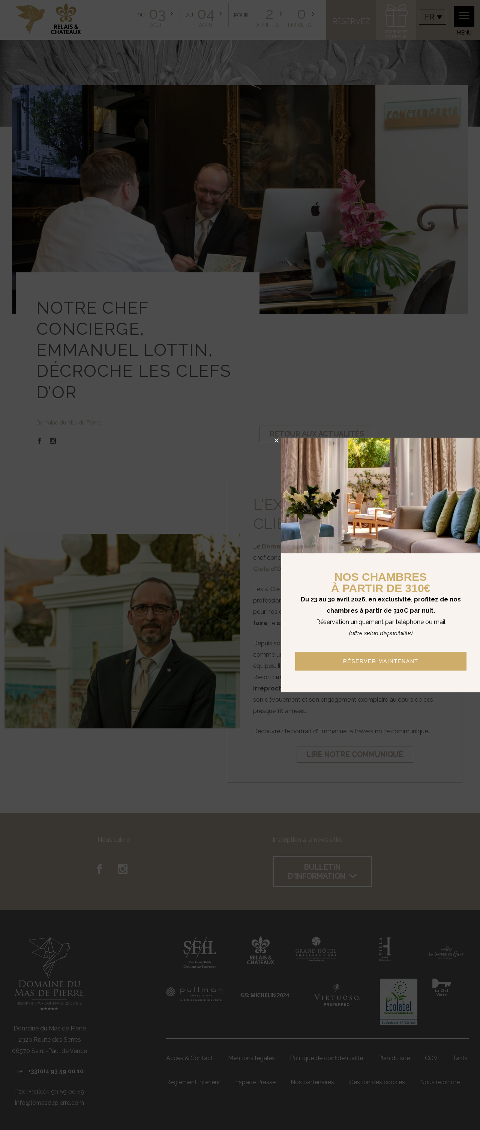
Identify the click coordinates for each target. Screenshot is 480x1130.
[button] (276, 440)
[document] (240, 565)
